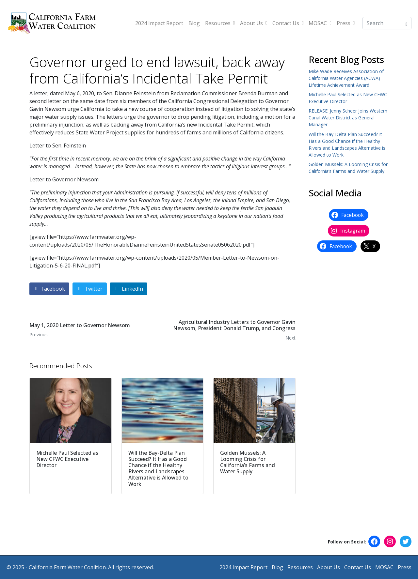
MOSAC (320, 23)
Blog (194, 23)
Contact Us (287, 23)
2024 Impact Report (159, 23)
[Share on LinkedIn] (128, 288)
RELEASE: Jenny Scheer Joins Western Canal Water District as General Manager (348, 118)
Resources (220, 23)
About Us (253, 23)
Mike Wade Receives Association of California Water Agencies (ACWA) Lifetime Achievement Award (346, 78)
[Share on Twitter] (89, 288)
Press (346, 23)
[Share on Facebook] (49, 288)
